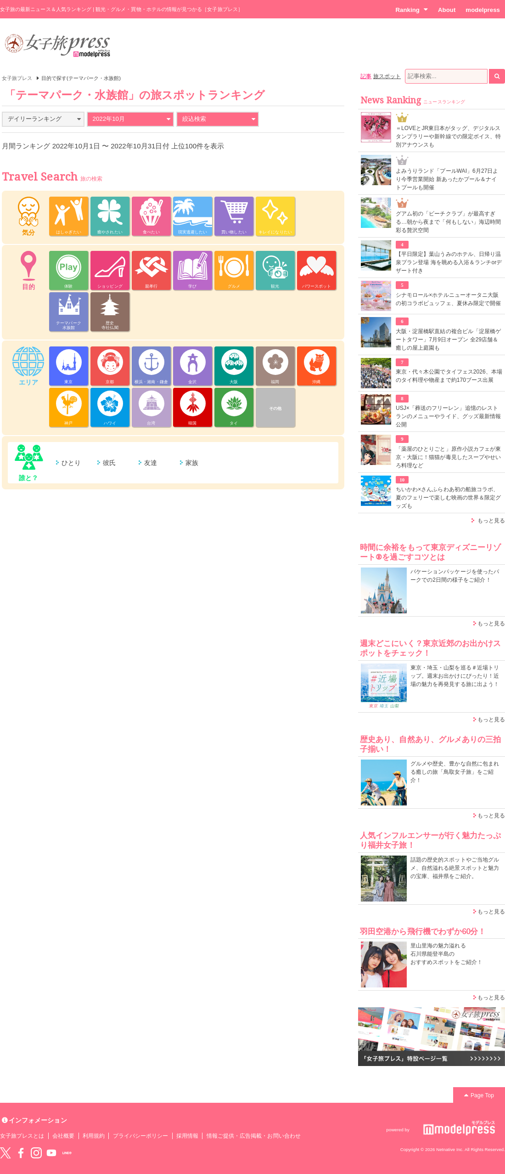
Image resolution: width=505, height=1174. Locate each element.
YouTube (51, 1152)
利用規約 (94, 1136)
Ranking (411, 9)
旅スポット (387, 76)
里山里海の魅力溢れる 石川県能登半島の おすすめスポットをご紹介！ (446, 953)
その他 (275, 408)
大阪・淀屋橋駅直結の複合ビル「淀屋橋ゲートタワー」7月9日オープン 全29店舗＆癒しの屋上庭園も (448, 339)
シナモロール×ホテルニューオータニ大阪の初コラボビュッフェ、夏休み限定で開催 (448, 299)
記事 (365, 76)
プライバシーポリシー (140, 1136)
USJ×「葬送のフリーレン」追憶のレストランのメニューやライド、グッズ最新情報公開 (448, 416)
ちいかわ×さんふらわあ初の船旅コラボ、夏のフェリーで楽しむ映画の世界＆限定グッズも (448, 497)
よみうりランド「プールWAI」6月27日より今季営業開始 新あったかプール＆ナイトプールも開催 (447, 179)
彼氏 (109, 462)
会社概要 (63, 1136)
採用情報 (187, 1136)
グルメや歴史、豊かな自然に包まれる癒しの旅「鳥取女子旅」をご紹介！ (454, 771)
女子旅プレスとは (22, 1136)
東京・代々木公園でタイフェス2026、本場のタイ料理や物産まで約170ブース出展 (449, 376)
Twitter (5, 1152)
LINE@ (67, 1152)
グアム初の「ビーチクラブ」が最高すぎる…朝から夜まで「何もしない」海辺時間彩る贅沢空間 (448, 221)
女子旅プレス (17, 78)
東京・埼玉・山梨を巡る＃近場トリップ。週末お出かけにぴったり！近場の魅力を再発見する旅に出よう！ (454, 675)
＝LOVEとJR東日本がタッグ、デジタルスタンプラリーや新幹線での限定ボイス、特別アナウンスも (448, 136)
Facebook (20, 1152)
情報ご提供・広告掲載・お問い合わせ (254, 1136)
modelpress (483, 9)
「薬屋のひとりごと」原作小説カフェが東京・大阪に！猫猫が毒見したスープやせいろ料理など (448, 457)
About (446, 9)
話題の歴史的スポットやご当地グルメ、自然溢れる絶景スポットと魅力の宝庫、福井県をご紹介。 (454, 867)
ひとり (71, 462)
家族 (191, 462)
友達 (150, 462)
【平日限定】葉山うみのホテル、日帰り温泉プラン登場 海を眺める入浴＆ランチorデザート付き (449, 262)
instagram (36, 1152)
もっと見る (491, 520)
